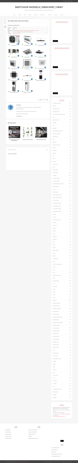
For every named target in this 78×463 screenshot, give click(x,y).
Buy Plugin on (55, 93)
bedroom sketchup (56, 144)
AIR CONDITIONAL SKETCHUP (59, 114)
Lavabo (54, 230)
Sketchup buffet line (41, 139)
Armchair (54, 122)
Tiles (54, 372)
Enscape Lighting (56, 178)
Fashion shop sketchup (32, 429)
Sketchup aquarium (56, 303)
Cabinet (54, 153)
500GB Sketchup (56, 108)
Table (54, 366)
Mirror (54, 253)
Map (53, 242)
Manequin (55, 239)
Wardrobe (55, 397)
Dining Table (55, 169)
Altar (54, 117)
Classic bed (53, 451)
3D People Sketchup (57, 103)
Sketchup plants (56, 336)
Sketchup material (56, 325)
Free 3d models (56, 200)
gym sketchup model (57, 219)
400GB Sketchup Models (33, 438)
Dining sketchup (8, 434)
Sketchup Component (57, 308)
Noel (54, 261)
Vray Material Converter (57, 389)
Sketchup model (56, 328)
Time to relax (55, 375)
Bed (53, 139)
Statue (54, 364)
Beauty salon (55, 136)
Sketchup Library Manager (58, 322)
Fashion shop (55, 192)
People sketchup (31, 434)
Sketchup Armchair (56, 305)
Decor (54, 167)
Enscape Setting (56, 186)
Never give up (55, 258)
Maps (54, 244)
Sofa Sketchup (55, 353)
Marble (54, 247)
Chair (54, 158)
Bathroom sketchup (56, 133)
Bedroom (54, 142)
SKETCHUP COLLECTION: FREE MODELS (14, 140)
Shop (54, 297)
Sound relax (55, 355)
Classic (54, 161)
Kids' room (55, 225)
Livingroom (55, 236)
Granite (54, 217)
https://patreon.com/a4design (64, 413)
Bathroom (55, 128)
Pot (53, 283)
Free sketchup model (55, 447)
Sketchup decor (56, 311)
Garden (54, 214)
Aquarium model (56, 119)
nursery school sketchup (57, 264)
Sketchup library (56, 319)
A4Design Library (56, 111)
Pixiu (54, 269)
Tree (54, 378)
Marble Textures (56, 250)
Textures (54, 369)
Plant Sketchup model (28, 139)
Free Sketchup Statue (57, 211)
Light (54, 233)
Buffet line (55, 150)
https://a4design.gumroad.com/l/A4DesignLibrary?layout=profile (26, 30)
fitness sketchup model (57, 194)
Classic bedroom (54, 449)
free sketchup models (57, 208)
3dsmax (54, 106)
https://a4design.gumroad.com (59, 416)
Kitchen (54, 228)
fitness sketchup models (57, 197)
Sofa (54, 350)
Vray (54, 386)
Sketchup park (55, 333)
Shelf (54, 294)
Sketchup (54, 300)
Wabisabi (54, 394)
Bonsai (54, 147)
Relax (54, 289)
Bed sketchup (7, 429)
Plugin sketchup (56, 280)
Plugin (54, 278)
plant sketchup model (57, 275)
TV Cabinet (55, 380)
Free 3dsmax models (57, 203)
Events (54, 189)
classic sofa (55, 164)
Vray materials (55, 391)
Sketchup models (16, 33)
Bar (53, 125)
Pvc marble (55, 286)
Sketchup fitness (56, 314)
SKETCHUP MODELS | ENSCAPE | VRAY (39, 7)
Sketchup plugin (56, 339)
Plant (54, 272)
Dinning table (55, 172)
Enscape (54, 175)
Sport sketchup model (57, 358)
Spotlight (54, 361)
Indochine (55, 222)
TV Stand (54, 383)
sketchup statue (56, 344)
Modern (54, 255)
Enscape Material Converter (58, 183)
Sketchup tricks (56, 347)
